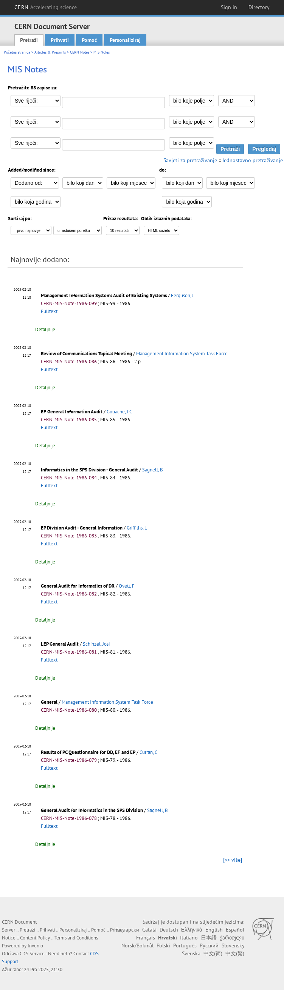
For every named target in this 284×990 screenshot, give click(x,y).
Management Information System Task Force (182, 353)
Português (185, 945)
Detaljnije (45, 329)
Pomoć (89, 40)
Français (145, 937)
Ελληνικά (191, 929)
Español (235, 929)
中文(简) (212, 953)
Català (149, 929)
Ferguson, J (182, 295)
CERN (45, 7)
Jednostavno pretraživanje (252, 160)
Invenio (35, 945)
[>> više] (232, 859)
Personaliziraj (125, 40)
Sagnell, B (152, 470)
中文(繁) (234, 953)
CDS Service (32, 953)
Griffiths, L (137, 528)
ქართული (232, 937)
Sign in (229, 7)
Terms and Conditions (76, 938)
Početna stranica (17, 52)
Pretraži (29, 40)
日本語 (209, 937)
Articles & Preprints (50, 52)
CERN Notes (79, 52)
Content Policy (35, 938)
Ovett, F (127, 586)
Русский (209, 945)
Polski (163, 945)
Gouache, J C (119, 411)
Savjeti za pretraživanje (190, 160)
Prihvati (60, 40)
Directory (259, 7)
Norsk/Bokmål (137, 945)
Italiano (189, 937)
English (214, 929)
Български (127, 929)
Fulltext (49, 311)
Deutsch (169, 929)
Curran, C (148, 752)
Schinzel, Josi (96, 644)
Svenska (191, 953)
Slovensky (233, 945)
